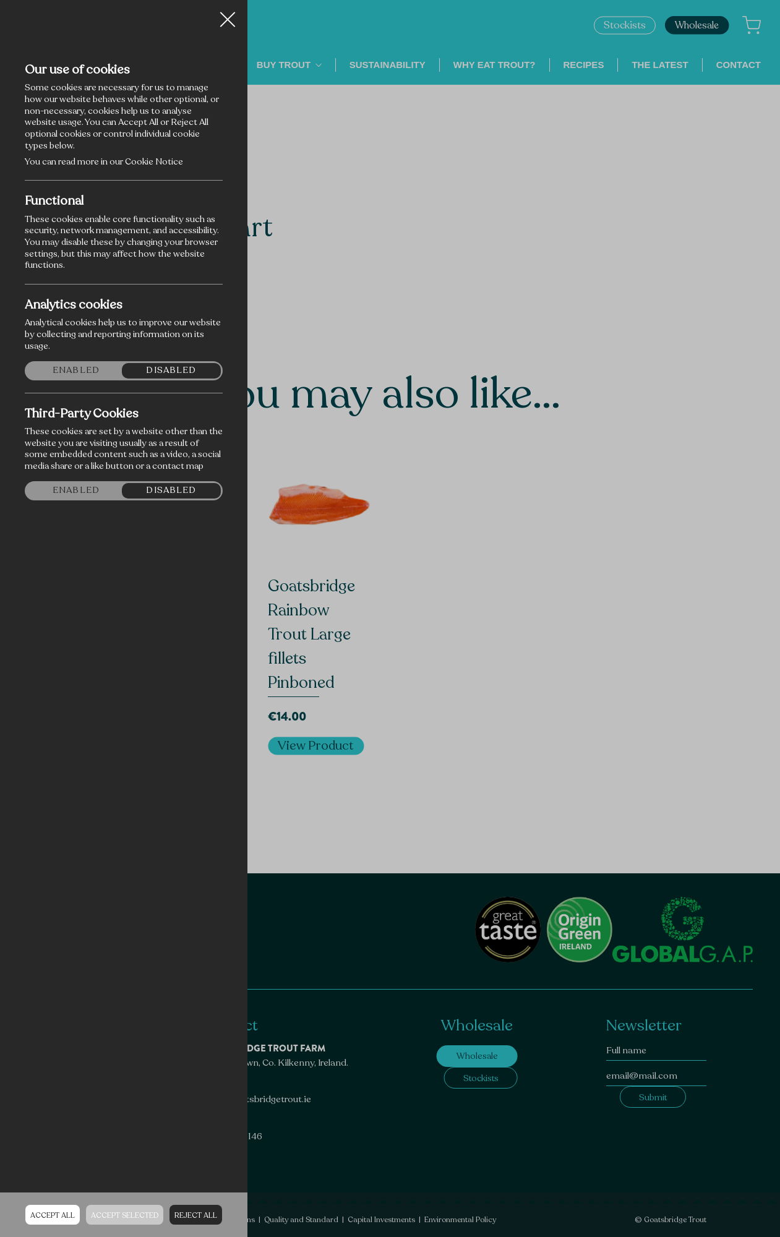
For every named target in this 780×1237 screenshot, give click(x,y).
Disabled (171, 370)
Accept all (52, 1215)
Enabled (76, 370)
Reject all (195, 1215)
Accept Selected (124, 1215)
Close (228, 15)
